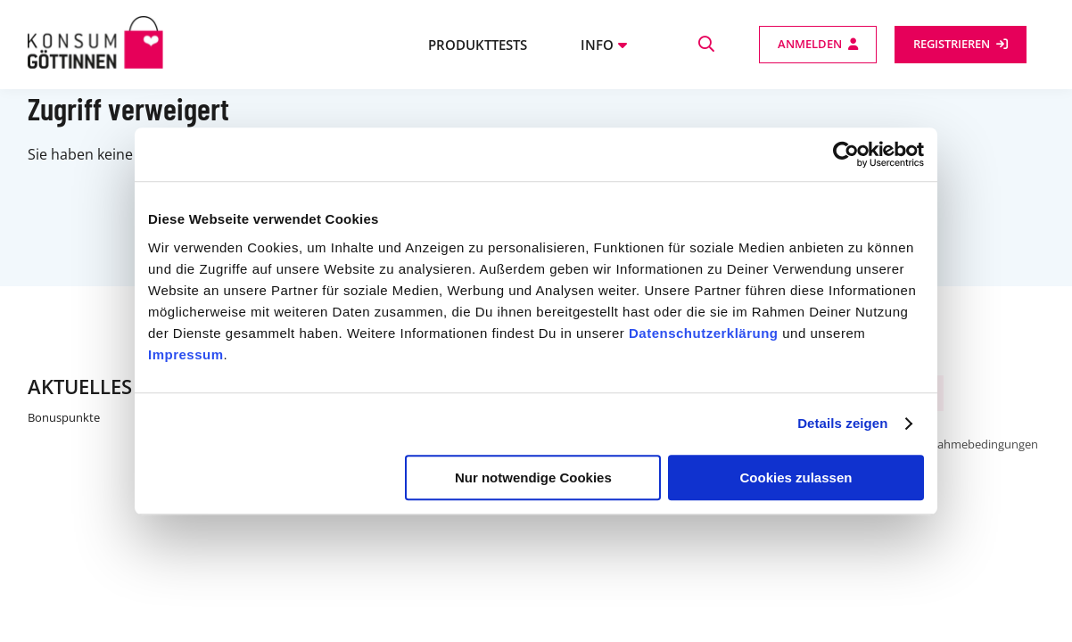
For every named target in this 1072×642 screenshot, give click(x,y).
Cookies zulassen (796, 477)
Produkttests (477, 45)
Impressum (186, 354)
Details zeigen (842, 423)
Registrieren (951, 44)
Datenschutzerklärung (704, 333)
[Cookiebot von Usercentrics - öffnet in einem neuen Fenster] (846, 154)
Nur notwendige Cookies (533, 477)
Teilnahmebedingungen (975, 444)
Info (597, 45)
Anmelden (810, 44)
